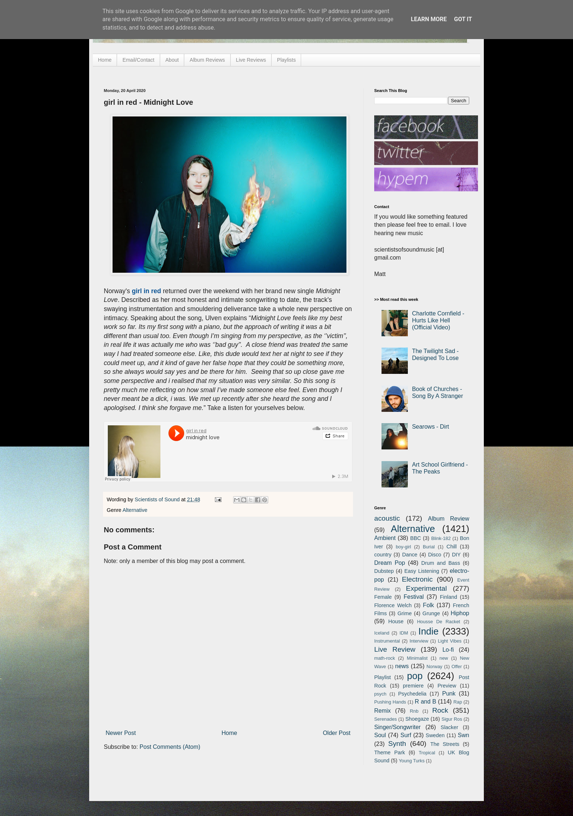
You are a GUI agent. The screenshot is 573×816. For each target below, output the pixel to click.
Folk (428, 605)
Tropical (427, 752)
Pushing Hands (390, 702)
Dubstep (384, 571)
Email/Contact (138, 60)
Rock (440, 710)
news (402, 666)
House (396, 621)
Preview (446, 686)
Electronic (417, 579)
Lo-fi (448, 650)
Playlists (286, 60)
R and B (425, 701)
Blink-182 (441, 538)
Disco (434, 555)
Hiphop (460, 613)
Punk (448, 693)
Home (104, 60)
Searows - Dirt (430, 427)
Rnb (414, 711)
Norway (434, 666)
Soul (380, 735)
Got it (463, 19)
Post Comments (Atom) (170, 747)
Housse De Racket (438, 621)
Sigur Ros (451, 719)
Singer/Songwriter (397, 727)
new (444, 658)
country (382, 555)
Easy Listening (422, 571)
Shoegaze (417, 719)
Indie (428, 631)
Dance (409, 555)
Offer (456, 666)
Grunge (431, 613)
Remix (382, 711)
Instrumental (387, 641)
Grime (405, 613)
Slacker (449, 727)
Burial (429, 546)
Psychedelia (412, 694)
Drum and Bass (440, 563)
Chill (452, 546)
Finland (448, 597)
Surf (406, 735)
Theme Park (389, 752)
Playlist (382, 677)
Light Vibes (450, 641)
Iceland (381, 633)
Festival (413, 597)
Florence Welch (392, 605)
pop (415, 676)
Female (383, 597)
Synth (397, 743)
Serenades (385, 719)
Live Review (394, 649)
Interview (419, 641)
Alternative (134, 510)
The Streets (444, 744)
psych (380, 694)
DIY (456, 555)
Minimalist (417, 658)
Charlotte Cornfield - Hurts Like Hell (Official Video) (438, 320)
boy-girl (403, 546)
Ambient (385, 538)
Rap (458, 702)
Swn (463, 735)
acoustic (387, 518)
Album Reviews (207, 60)
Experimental (426, 588)
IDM (403, 633)
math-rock (384, 658)
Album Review (448, 519)
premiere (413, 686)
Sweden (435, 735)
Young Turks (412, 760)
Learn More (429, 19)
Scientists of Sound (158, 499)
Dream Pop (389, 563)
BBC (415, 538)
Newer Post (121, 733)
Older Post (336, 733)
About (172, 60)
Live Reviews (251, 60)
